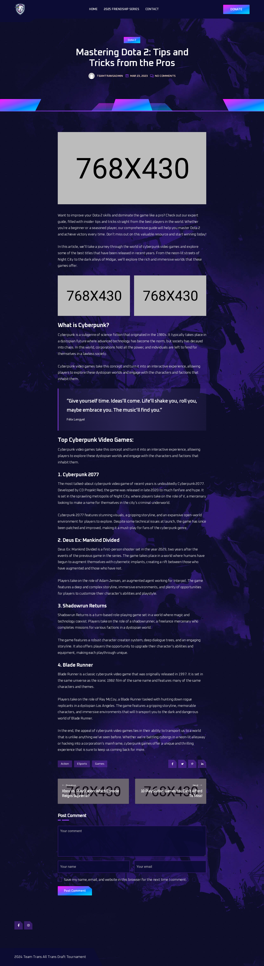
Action (65, 763)
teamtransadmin (105, 76)
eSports (82, 763)
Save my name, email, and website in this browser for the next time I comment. (125, 880)
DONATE (236, 9)
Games (99, 763)
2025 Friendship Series (121, 9)
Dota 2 (132, 40)
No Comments (163, 76)
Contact (152, 9)
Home (93, 9)
